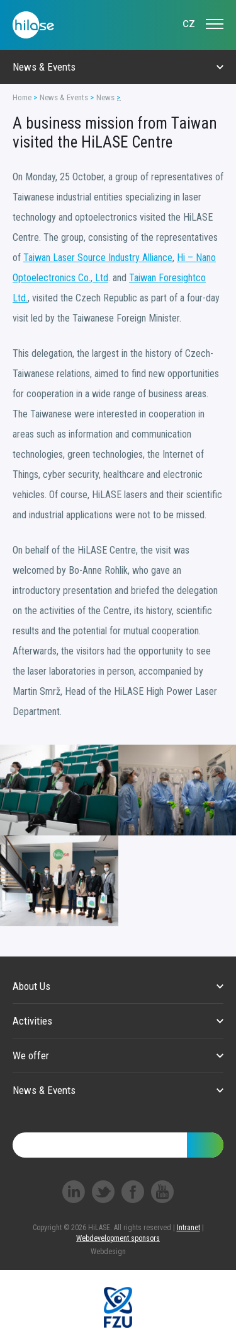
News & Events (64, 97)
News (105, 97)
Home (22, 97)
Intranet (188, 1227)
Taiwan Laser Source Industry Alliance (97, 258)
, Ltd (99, 278)
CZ (189, 24)
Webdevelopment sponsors (118, 1238)
